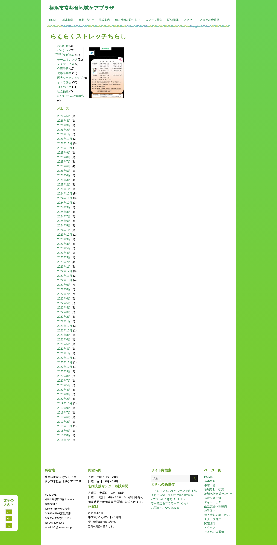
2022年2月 (64, 316)
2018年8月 (64, 435)
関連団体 (173, 19)
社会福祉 (63, 91)
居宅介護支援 (212, 497)
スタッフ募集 (153, 19)
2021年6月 (64, 339)
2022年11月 (64, 275)
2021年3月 (64, 348)
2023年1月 (64, 266)
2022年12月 (64, 271)
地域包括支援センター (218, 493)
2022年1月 (64, 321)
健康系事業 (64, 73)
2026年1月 (64, 134)
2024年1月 (64, 230)
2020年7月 (64, 380)
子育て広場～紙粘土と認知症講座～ (173, 494)
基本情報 (68, 19)
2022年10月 (64, 280)
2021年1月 (64, 353)
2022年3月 (64, 312)
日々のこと (64, 86)
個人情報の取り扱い (127, 19)
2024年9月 (64, 207)
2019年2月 (64, 421)
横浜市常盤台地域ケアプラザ (81, 8)
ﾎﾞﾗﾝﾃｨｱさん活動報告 (70, 95)
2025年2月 (64, 184)
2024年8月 (64, 211)
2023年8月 (64, 243)
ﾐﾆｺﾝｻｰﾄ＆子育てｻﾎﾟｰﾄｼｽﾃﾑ (168, 499)
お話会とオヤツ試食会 (165, 507)
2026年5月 (64, 116)
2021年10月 (64, 330)
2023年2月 (64, 261)
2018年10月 (64, 426)
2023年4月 (64, 252)
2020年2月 (64, 398)
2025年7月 (64, 161)
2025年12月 (64, 138)
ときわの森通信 (210, 19)
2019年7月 (64, 412)
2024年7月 (64, 216)
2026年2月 (64, 129)
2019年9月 (64, 407)
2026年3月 (64, 125)
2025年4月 (64, 175)
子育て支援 (64, 82)
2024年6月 (64, 220)
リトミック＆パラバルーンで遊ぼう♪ (174, 490)
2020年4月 (64, 389)
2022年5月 (64, 303)
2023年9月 (64, 239)
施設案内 (104, 19)
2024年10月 (64, 202)
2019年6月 (64, 417)
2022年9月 (64, 284)
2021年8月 (64, 334)
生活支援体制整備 (215, 506)
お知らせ (63, 45)
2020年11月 (64, 362)
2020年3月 (64, 394)
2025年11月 (64, 143)
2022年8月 (64, 289)
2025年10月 (64, 147)
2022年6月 (64, 298)
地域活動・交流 (214, 489)
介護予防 (63, 68)
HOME (53, 19)
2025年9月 (64, 152)
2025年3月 (64, 179)
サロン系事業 (65, 54)
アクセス (189, 19)
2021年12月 (64, 325)
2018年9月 (64, 430)
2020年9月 (64, 371)
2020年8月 (64, 376)
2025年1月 (64, 188)
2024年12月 (64, 193)
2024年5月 (64, 225)
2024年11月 (64, 198)
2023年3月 (64, 257)
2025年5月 (64, 170)
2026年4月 (64, 120)
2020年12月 (64, 357)
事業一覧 (84, 19)
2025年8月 (64, 157)
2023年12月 (64, 234)
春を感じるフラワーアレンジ (169, 503)
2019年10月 (64, 403)
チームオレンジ (67, 59)
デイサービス (65, 63)
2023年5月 (64, 248)
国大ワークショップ (70, 77)
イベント (63, 50)
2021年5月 (64, 344)
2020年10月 (64, 366)
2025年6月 (64, 166)
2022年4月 (64, 307)
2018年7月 (64, 439)
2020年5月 (64, 385)
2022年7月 (64, 293)
